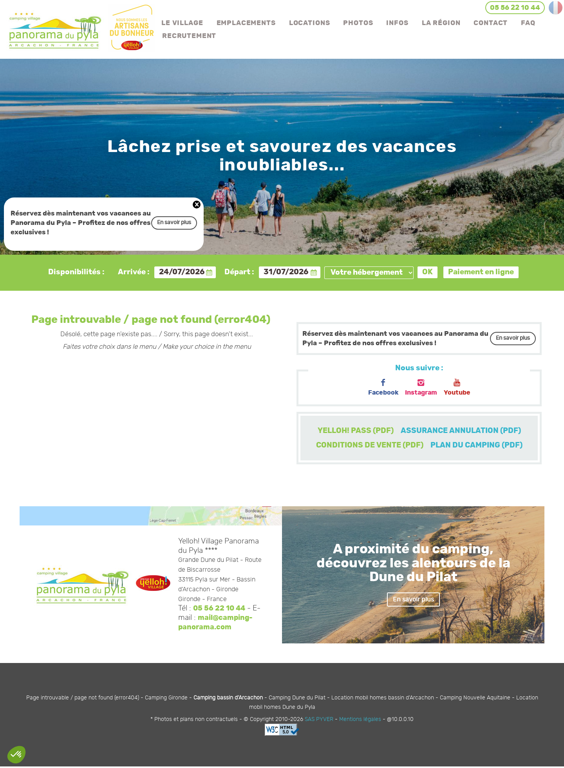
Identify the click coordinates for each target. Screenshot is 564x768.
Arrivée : (134, 272)
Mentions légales (360, 720)
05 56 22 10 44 (220, 610)
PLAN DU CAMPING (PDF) (478, 446)
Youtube (459, 388)
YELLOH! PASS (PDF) (353, 431)
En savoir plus (174, 223)
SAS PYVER (319, 720)
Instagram (421, 388)
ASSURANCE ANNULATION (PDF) (462, 431)
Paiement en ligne (481, 272)
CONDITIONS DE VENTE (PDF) (367, 446)
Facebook (381, 388)
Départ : (239, 272)
